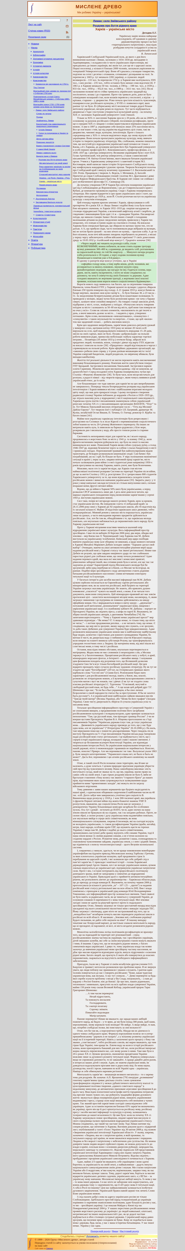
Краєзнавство (40, 85)
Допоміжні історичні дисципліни (48, 61)
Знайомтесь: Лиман (45, 128)
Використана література (47, 204)
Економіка (38, 65)
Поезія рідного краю (48, 197)
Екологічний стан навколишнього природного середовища (51, 133)
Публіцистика (38, 266)
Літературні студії (41, 237)
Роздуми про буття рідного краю (53, 170)
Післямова (41, 201)
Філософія (38, 253)
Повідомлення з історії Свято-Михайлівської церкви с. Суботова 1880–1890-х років (51, 105)
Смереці (49, 1249)
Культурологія (40, 233)
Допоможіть (92, 1236)
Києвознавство (40, 81)
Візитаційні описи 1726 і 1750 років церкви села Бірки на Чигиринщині (48, 112)
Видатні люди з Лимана (46, 166)
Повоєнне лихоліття (45, 151)
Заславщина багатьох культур (49, 216)
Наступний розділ (129, 1231)
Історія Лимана (45, 138)
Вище (115, 1231)
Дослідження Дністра (45, 212)
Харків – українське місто (50, 193)
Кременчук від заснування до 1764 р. (52, 89)
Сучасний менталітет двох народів (54, 186)
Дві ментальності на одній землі (53, 174)
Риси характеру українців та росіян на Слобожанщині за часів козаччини (54, 179)
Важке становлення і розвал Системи (53, 155)
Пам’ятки (37, 245)
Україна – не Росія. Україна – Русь (54, 189)
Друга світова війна (44, 147)
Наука (34, 48)
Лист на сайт (35, 24)
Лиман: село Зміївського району (50, 117)
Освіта (34, 257)
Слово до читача (43, 120)
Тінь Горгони (39, 93)
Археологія (38, 53)
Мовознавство (40, 241)
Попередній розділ (100, 1231)
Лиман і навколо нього (46, 162)
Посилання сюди (37, 37)
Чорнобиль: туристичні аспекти (47, 225)
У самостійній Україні (45, 159)
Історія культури (41, 77)
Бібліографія (39, 57)
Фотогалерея (42, 208)
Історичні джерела (42, 69)
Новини (35, 44)
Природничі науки (42, 249)
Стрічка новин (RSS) (39, 31)
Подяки (39, 124)
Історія (36, 73)
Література (37, 262)
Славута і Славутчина (45, 229)
